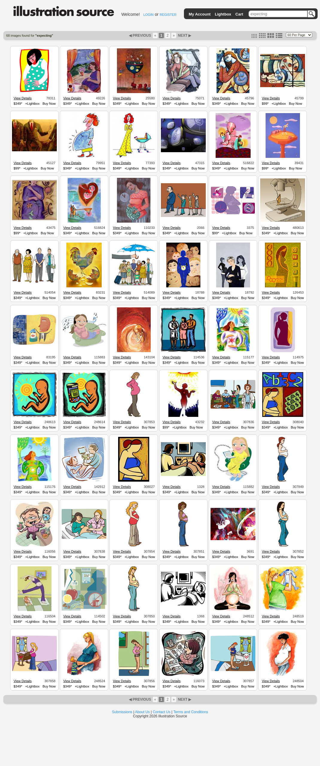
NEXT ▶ (184, 35)
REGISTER (168, 14)
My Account (200, 14)
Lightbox (223, 14)
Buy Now (49, 103)
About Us (142, 712)
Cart (239, 14)
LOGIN (148, 14)
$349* (17, 103)
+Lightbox (32, 103)
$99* (265, 103)
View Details (22, 98)
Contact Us (161, 712)
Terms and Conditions (190, 712)
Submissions (122, 712)
